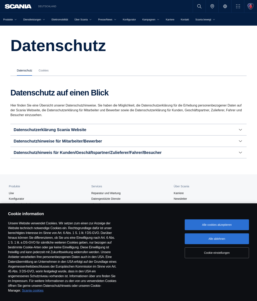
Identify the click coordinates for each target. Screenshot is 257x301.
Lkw (11, 193)
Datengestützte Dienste (106, 198)
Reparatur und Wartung (106, 193)
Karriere (179, 193)
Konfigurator (16, 198)
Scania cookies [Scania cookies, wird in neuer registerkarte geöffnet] (33, 290)
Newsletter (180, 198)
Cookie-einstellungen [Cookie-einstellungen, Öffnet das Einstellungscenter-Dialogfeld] (217, 252)
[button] (238, 6)
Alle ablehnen (216, 238)
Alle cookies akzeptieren (217, 224)
